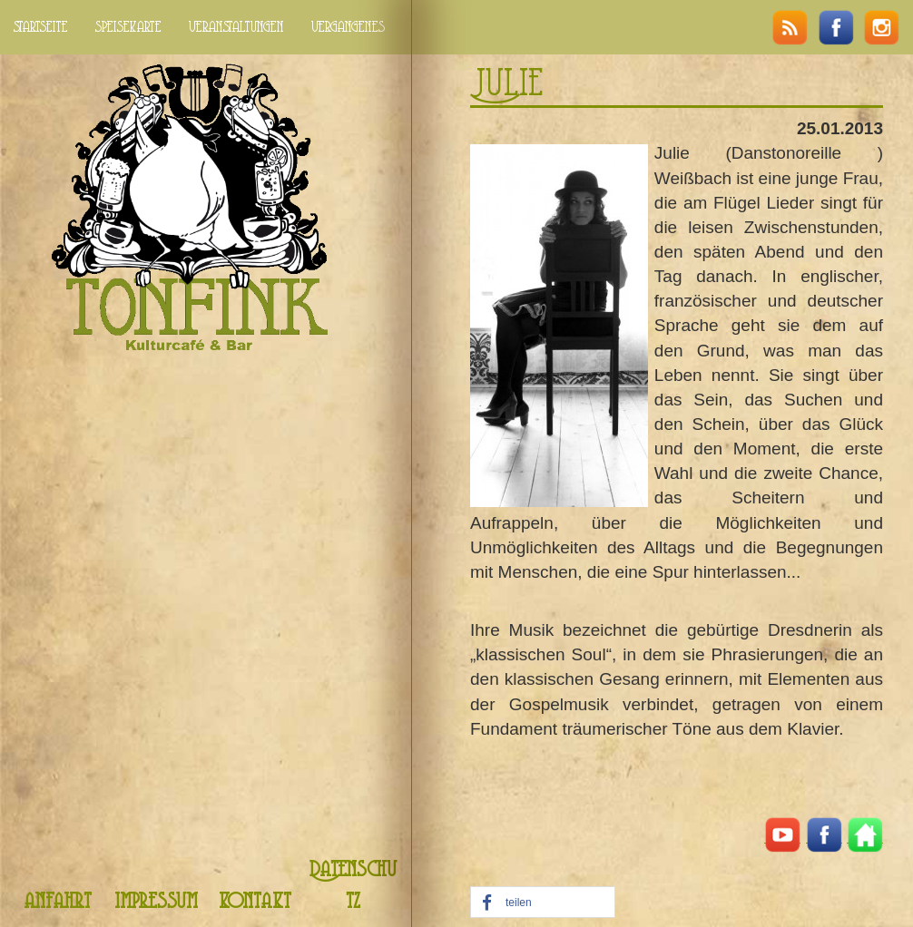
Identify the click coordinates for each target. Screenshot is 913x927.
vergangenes (348, 27)
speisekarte (128, 27)
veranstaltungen (236, 27)
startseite (41, 27)
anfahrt (58, 902)
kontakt (255, 902)
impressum (156, 902)
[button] (542, 903)
